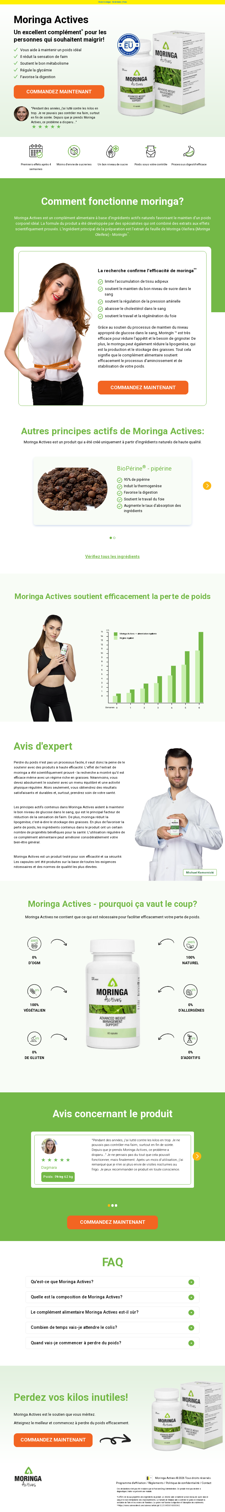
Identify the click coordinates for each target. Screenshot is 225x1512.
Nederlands (116, 2)
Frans (125, 2)
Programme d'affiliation (131, 1482)
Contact (206, 1482)
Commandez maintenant (59, 92)
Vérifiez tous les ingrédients (112, 556)
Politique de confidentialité (183, 1482)
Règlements (155, 1482)
